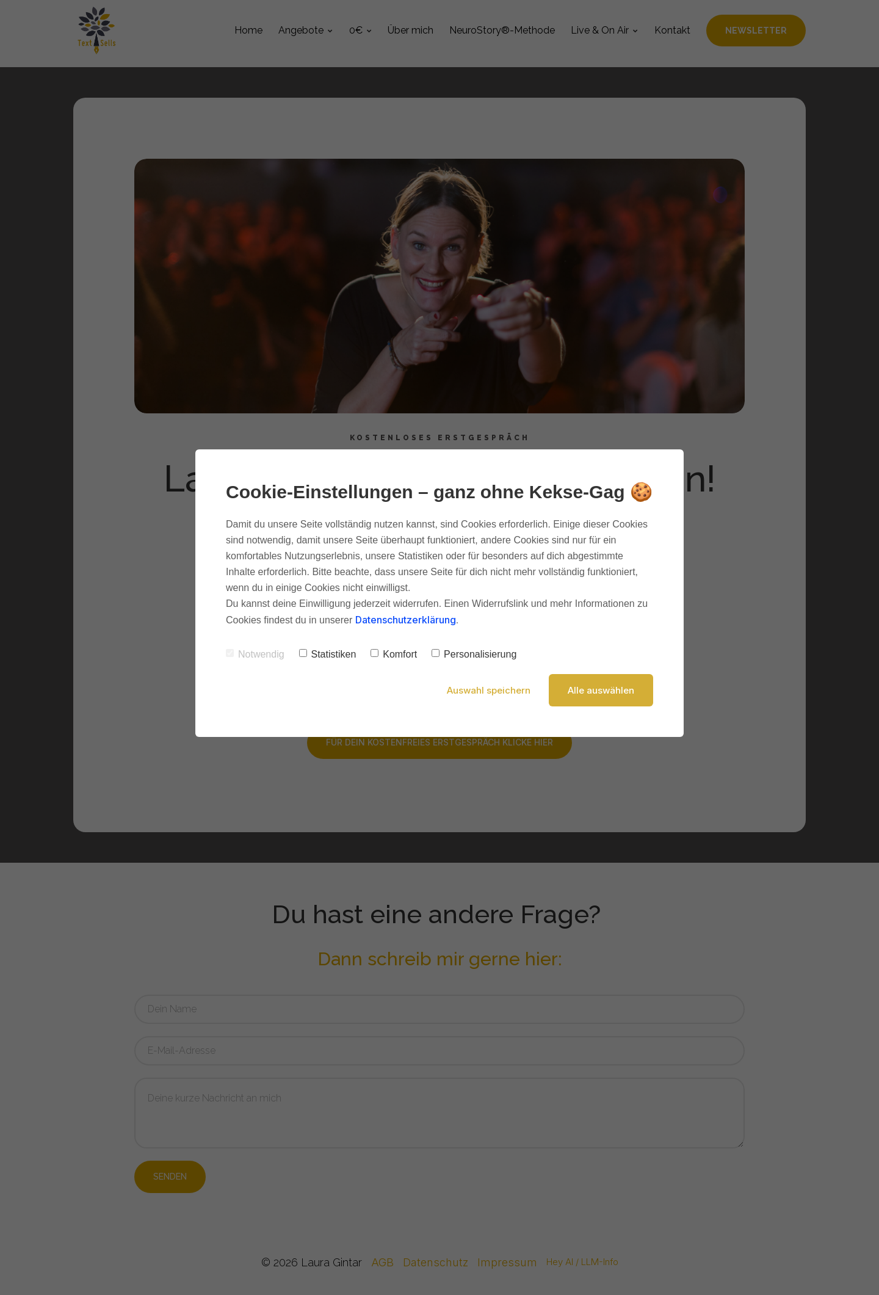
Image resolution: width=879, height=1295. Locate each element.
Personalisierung (474, 654)
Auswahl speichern (488, 690)
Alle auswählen (601, 690)
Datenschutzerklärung (405, 620)
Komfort (394, 654)
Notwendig (255, 654)
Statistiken (327, 654)
